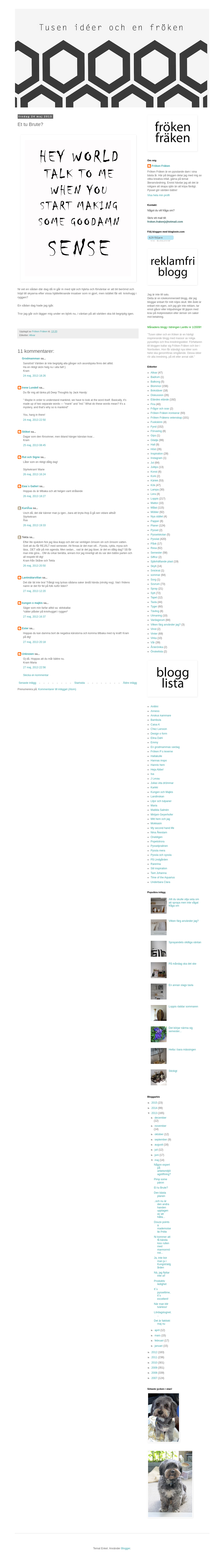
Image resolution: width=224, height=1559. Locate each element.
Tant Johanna (159, 873)
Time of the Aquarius (163, 877)
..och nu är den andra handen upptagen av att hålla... (161, 1209)
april (157, 1330)
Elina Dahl (157, 738)
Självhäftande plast (162, 561)
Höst (153, 449)
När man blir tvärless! (161, 1305)
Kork (153, 476)
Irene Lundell (30, 387)
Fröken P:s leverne (162, 751)
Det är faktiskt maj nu (162, 1322)
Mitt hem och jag (160, 819)
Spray (154, 588)
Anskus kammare (161, 715)
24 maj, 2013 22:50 (34, 419)
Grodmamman (31, 358)
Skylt (153, 566)
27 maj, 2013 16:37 (34, 616)
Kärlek (154, 480)
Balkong (155, 381)
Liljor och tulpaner (161, 801)
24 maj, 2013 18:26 (34, 375)
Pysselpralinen (159, 845)
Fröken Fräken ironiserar (165, 413)
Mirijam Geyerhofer (162, 814)
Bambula (156, 719)
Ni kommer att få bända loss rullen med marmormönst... (162, 1244)
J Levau (155, 778)
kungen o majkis (32, 603)
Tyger (154, 606)
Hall (153, 444)
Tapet (154, 597)
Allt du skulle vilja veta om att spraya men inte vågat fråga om (184, 902)
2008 (154, 1372)
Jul (152, 462)
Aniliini (154, 706)
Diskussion (157, 395)
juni (156, 1155)
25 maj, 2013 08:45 (34, 445)
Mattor (154, 503)
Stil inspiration (159, 868)
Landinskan (157, 796)
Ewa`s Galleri (30, 486)
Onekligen (157, 837)
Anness (155, 711)
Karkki (154, 787)
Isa (152, 774)
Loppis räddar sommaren (183, 1006)
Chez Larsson (159, 729)
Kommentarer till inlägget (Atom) (57, 689)
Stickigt (173, 1071)
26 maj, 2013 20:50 (34, 565)
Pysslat (155, 539)
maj (157, 1160)
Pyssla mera (158, 850)
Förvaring (156, 431)
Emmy (154, 742)
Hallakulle (156, 756)
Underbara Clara (160, 882)
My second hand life (162, 828)
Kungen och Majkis (162, 792)
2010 (154, 1362)
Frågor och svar (160, 408)
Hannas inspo (159, 760)
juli (156, 1149)
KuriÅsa (27, 508)
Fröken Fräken (161, 165)
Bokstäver (156, 390)
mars (157, 1335)
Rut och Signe (31, 457)
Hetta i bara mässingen (182, 1049)
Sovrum (155, 584)
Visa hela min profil (158, 195)
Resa (154, 548)
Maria (154, 805)
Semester (156, 552)
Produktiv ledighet (160, 1282)
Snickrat (155, 570)
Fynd (154, 426)
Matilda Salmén (160, 809)
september (161, 1139)
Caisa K (155, 724)
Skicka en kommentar (36, 675)
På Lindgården (159, 859)
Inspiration (157, 453)
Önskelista (157, 651)
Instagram (156, 458)
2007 (154, 1378)
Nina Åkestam (159, 832)
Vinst (153, 629)
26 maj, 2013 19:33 (34, 525)
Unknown (28, 654)
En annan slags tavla (181, 985)
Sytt (153, 593)
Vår (153, 642)
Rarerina (156, 864)
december (160, 1117)
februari (159, 1340)
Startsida (79, 682)
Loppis (154, 498)
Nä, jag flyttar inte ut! (161, 1274)
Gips (153, 435)
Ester (25, 628)
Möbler (155, 512)
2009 (154, 1367)
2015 (154, 1102)
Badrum (155, 377)
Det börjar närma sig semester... (181, 1029)
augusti (159, 1144)
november (160, 1125)
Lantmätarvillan (32, 577)
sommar (155, 575)
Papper (155, 521)
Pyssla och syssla (161, 855)
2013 (154, 1113)
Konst (154, 471)
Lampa (155, 489)
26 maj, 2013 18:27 (34, 496)
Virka (154, 638)
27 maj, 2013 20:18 (34, 642)
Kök (153, 485)
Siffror (154, 557)
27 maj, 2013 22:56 (34, 667)
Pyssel (154, 530)
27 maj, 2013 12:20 (34, 591)
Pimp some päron (160, 1181)
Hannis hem (158, 764)
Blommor (156, 386)
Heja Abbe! (157, 769)
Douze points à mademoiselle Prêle (162, 1227)
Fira (153, 404)
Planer (154, 525)
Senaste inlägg (27, 682)
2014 (154, 1108)
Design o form (159, 733)
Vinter (154, 633)
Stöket (26, 431)
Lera (153, 494)
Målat (154, 507)
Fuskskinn (157, 422)
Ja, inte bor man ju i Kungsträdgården (162, 1262)
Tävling (155, 611)
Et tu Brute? (161, 1187)
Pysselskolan (158, 534)
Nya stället (157, 516)
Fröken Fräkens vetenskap (166, 417)
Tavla (154, 602)
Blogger (125, 1548)
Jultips (154, 467)
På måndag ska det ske (182, 963)
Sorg (153, 579)
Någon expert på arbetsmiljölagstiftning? (162, 1169)
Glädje (154, 440)
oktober (159, 1134)
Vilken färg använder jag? (166, 624)
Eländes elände (160, 399)
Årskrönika (157, 647)
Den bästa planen (160, 1194)
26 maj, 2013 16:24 (34, 474)
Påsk (154, 543)
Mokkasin (156, 823)
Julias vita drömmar (162, 783)
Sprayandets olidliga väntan (185, 942)
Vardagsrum (158, 620)
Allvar (32, 335)
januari (158, 1345)
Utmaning (156, 615)
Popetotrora (158, 841)
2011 (154, 1357)
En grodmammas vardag (165, 747)
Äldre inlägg (130, 682)
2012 (154, 1352)
